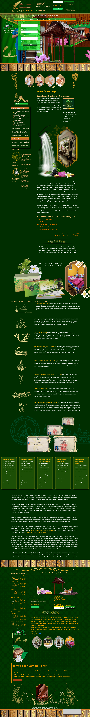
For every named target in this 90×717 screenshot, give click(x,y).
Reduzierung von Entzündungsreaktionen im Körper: (45, 402)
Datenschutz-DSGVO (42, 15)
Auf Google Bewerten (21, 103)
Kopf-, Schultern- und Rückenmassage (46, 226)
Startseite (34, 15)
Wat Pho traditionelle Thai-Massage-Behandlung (43, 530)
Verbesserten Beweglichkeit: (40, 332)
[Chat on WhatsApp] (58, 9)
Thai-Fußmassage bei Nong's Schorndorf (47, 229)
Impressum (50, 15)
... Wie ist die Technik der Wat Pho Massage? (37, 532)
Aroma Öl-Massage (41, 221)
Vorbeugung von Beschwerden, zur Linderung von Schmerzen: (48, 374)
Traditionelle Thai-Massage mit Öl (45, 219)
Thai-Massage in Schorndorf (28, 19)
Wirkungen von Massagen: (40, 318)
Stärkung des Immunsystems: (40, 388)
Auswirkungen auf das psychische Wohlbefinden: (45, 346)
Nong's (16, 19)
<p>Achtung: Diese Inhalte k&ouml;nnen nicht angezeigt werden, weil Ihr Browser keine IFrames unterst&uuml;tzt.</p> (29, 34)
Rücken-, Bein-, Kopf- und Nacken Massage (47, 224)
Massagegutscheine (54, 19)
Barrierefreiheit (17, 680)
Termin (63, 19)
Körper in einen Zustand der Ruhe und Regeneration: (46, 360)
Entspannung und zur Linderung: (43, 303)
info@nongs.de (58, 5)
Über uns (56, 15)
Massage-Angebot (42, 19)
